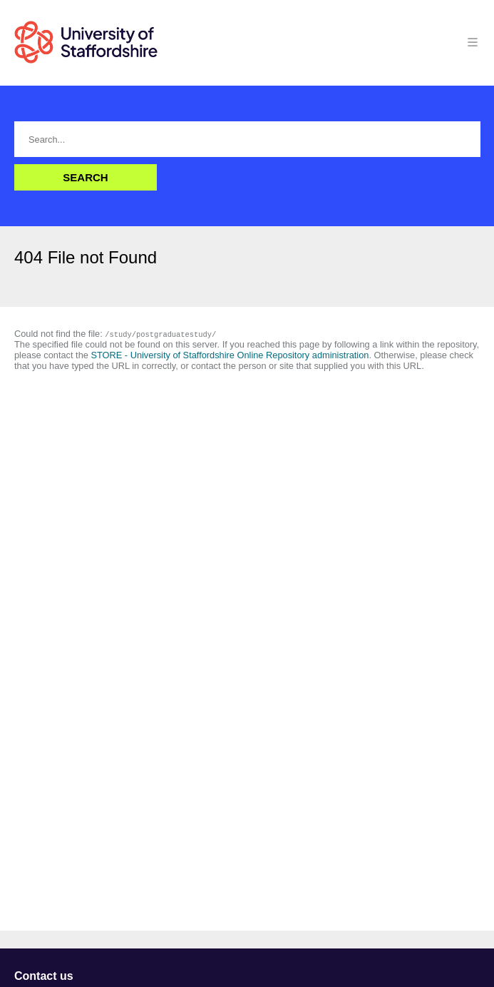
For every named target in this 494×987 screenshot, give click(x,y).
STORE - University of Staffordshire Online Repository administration (230, 355)
